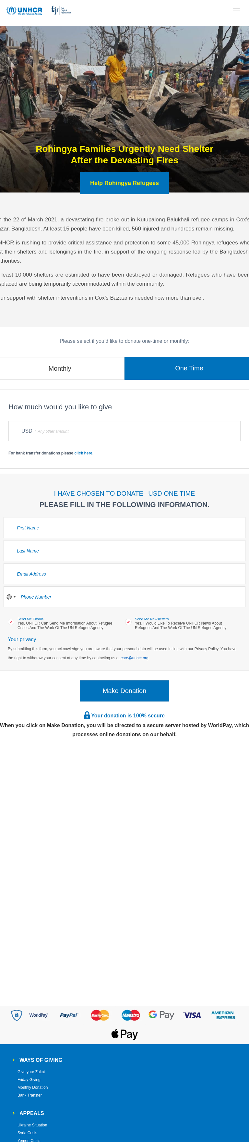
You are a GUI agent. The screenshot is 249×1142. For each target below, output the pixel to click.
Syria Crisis (27, 1133)
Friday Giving (29, 1079)
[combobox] (11, 597)
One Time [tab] (189, 368)
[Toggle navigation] (236, 10)
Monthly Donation (33, 1087)
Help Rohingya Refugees (124, 183)
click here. (83, 453)
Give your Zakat (31, 1072)
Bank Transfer (30, 1095)
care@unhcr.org (134, 658)
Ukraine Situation (32, 1125)
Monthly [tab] (59, 368)
